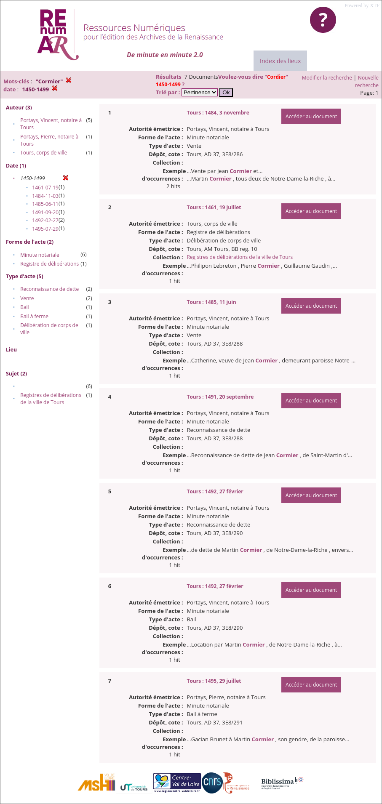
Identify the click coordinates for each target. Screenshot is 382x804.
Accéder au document (311, 116)
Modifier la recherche (327, 77)
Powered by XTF (362, 5)
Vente (27, 298)
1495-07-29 (45, 228)
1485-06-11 (45, 204)
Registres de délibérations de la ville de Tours (50, 398)
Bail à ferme (34, 316)
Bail (24, 307)
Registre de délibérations (49, 263)
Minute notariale (39, 254)
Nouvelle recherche (367, 81)
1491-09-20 (45, 212)
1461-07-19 (45, 187)
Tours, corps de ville (43, 152)
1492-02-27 (45, 220)
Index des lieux (280, 61)
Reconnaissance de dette (49, 289)
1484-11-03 (45, 196)
